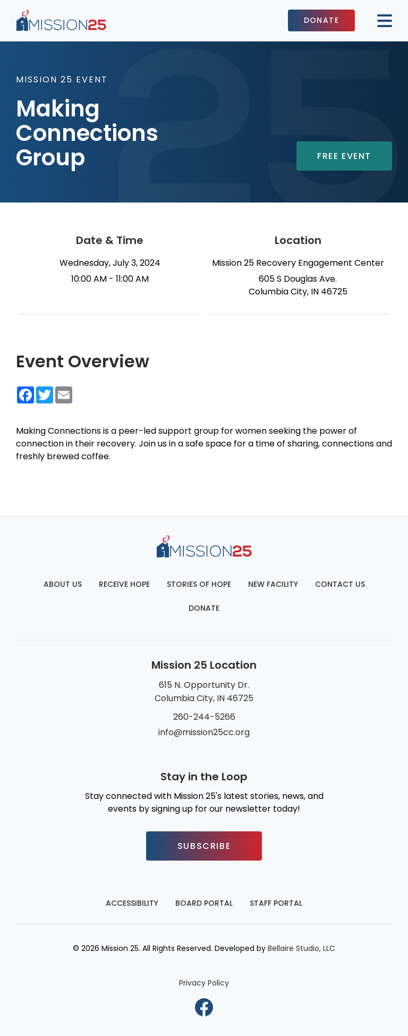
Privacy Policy (204, 983)
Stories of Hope (199, 584)
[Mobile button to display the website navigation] (380, 20)
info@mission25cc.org (204, 732)
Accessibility (132, 903)
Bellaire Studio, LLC (301, 948)
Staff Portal (276, 903)
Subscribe (204, 846)
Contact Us (340, 584)
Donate (321, 20)
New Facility (273, 584)
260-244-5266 (204, 717)
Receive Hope (124, 584)
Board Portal (204, 903)
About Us (63, 584)
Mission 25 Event (62, 79)
